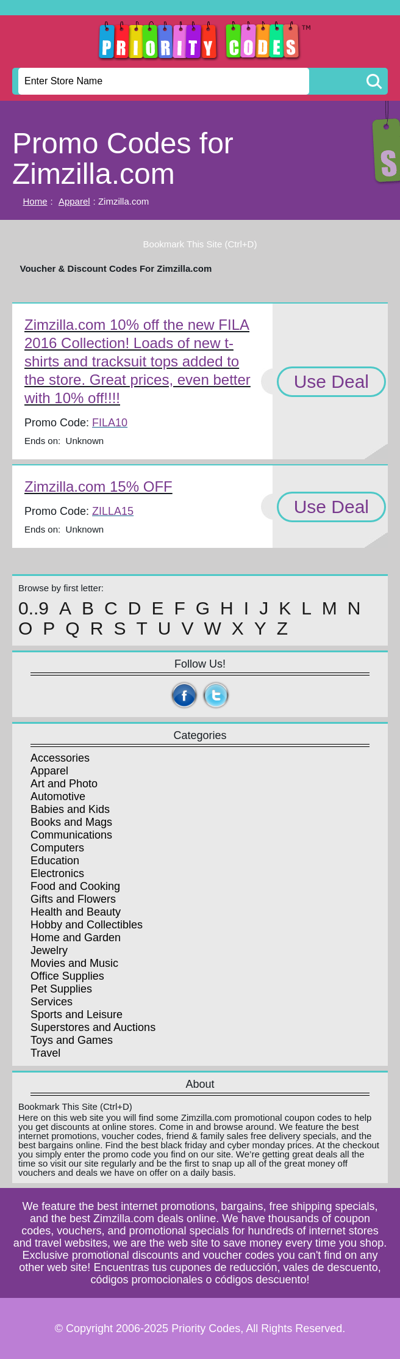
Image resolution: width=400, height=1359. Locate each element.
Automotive (57, 796)
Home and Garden (75, 937)
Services (51, 1002)
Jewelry (49, 950)
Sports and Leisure (76, 1014)
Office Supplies (67, 976)
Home (35, 201)
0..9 (33, 608)
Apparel (74, 201)
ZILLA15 (113, 511)
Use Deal (331, 381)
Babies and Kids (70, 809)
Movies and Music (74, 963)
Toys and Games (71, 1040)
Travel (45, 1053)
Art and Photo (64, 784)
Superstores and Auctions (92, 1027)
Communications (71, 835)
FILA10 (109, 423)
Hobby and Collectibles (86, 925)
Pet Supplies (61, 989)
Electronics (57, 873)
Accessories (60, 758)
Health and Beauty (75, 912)
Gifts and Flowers (73, 899)
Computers (57, 848)
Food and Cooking (75, 886)
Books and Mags (71, 822)
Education (54, 860)
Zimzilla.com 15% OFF (98, 486)
